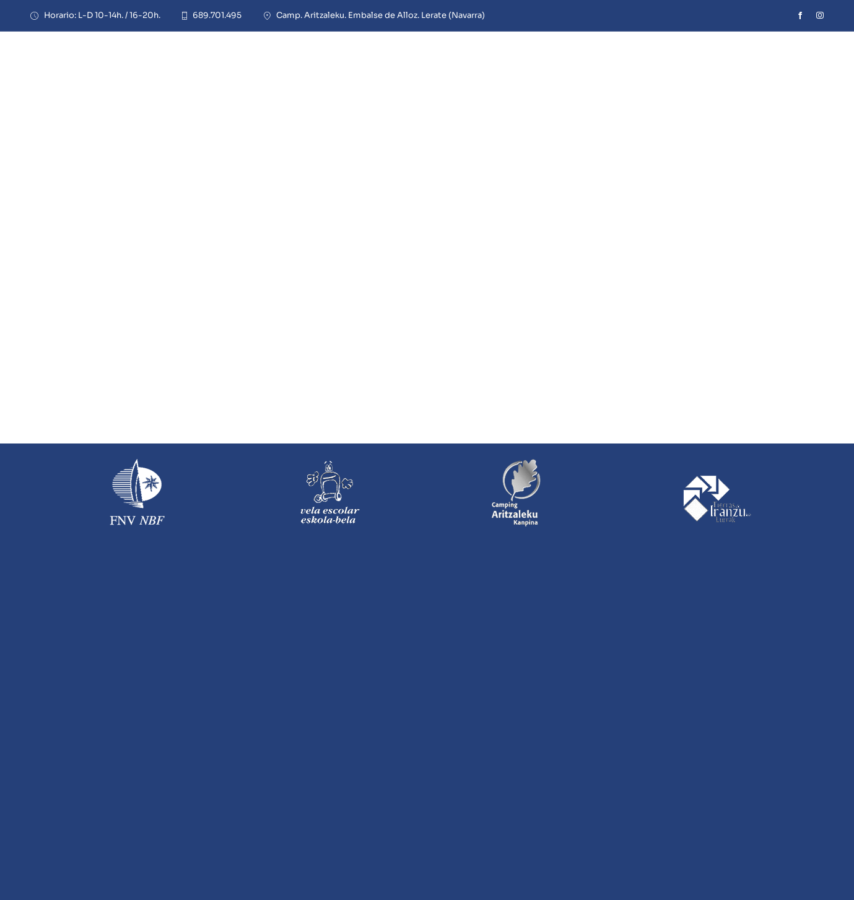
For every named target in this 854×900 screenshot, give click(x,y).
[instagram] (820, 15)
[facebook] (800, 15)
